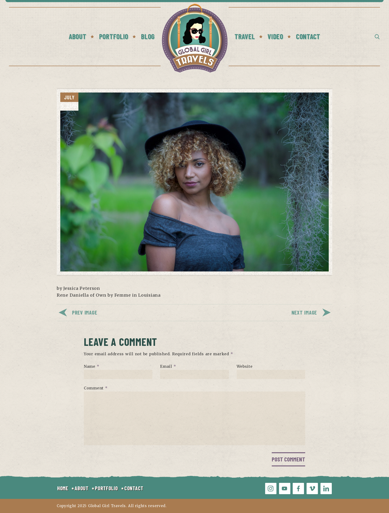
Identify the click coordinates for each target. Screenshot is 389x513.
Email (168, 366)
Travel (245, 36)
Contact (308, 36)
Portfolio (113, 36)
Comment (96, 388)
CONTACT (133, 488)
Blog (148, 36)
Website (245, 366)
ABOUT (82, 488)
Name (91, 366)
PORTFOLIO (106, 488)
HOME (62, 488)
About (77, 36)
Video (275, 36)
